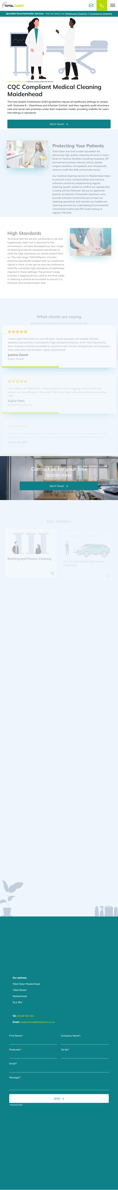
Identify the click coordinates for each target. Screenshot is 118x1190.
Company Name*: (71, 1036)
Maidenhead (12, 82)
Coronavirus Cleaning (101, 13)
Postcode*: (15, 1050)
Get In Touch (57, 124)
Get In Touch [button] (57, 486)
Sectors (22, 82)
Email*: (13, 1064)
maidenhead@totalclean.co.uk (37, 1022)
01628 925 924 (25, 1016)
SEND (57, 1099)
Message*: (15, 1078)
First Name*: (16, 1036)
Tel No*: (65, 1050)
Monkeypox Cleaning (76, 13)
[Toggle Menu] (112, 5)
